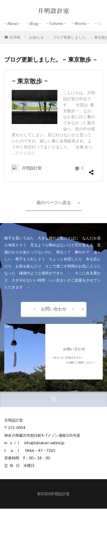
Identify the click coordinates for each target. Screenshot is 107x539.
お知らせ (36, 37)
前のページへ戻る (54, 202)
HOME (15, 37)
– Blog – (34, 23)
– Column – (56, 23)
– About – (12, 23)
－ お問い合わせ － (53, 308)
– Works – (80, 23)
